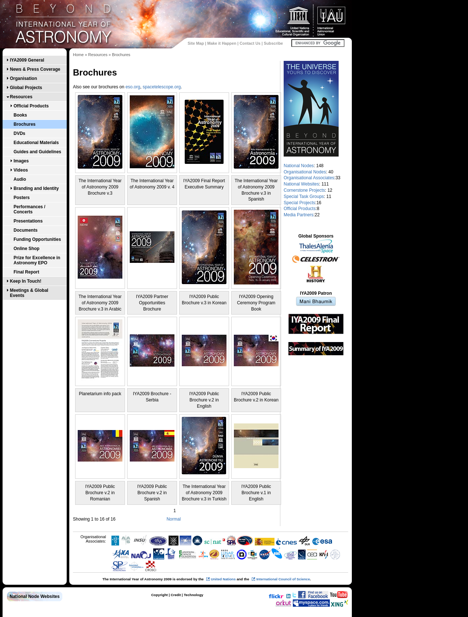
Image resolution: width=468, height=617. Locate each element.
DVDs (19, 133)
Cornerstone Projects (304, 190)
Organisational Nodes (305, 172)
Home (78, 54)
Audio (20, 179)
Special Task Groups (304, 196)
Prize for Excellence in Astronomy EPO (37, 260)
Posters (22, 197)
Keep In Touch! (25, 281)
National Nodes (299, 165)
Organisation (23, 78)
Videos (21, 170)
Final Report (26, 272)
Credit (176, 595)
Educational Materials (36, 142)
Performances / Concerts (29, 209)
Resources (21, 96)
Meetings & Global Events (29, 293)
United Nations (223, 579)
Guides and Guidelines (37, 151)
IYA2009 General (27, 60)
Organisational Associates (309, 177)
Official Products (31, 106)
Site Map (196, 43)
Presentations (28, 221)
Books (20, 115)
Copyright (159, 595)
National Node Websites (34, 596)
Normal (173, 519)
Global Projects (26, 87)
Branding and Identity (36, 188)
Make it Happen (221, 43)
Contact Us (250, 43)
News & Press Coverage (35, 69)
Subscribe (273, 43)
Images (21, 161)
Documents (25, 230)
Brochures (25, 124)
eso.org (132, 86)
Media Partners (298, 214)
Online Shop (27, 248)
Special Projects (299, 202)
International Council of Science (283, 579)
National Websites (301, 184)
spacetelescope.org (162, 86)
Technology (193, 595)
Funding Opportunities (37, 239)
